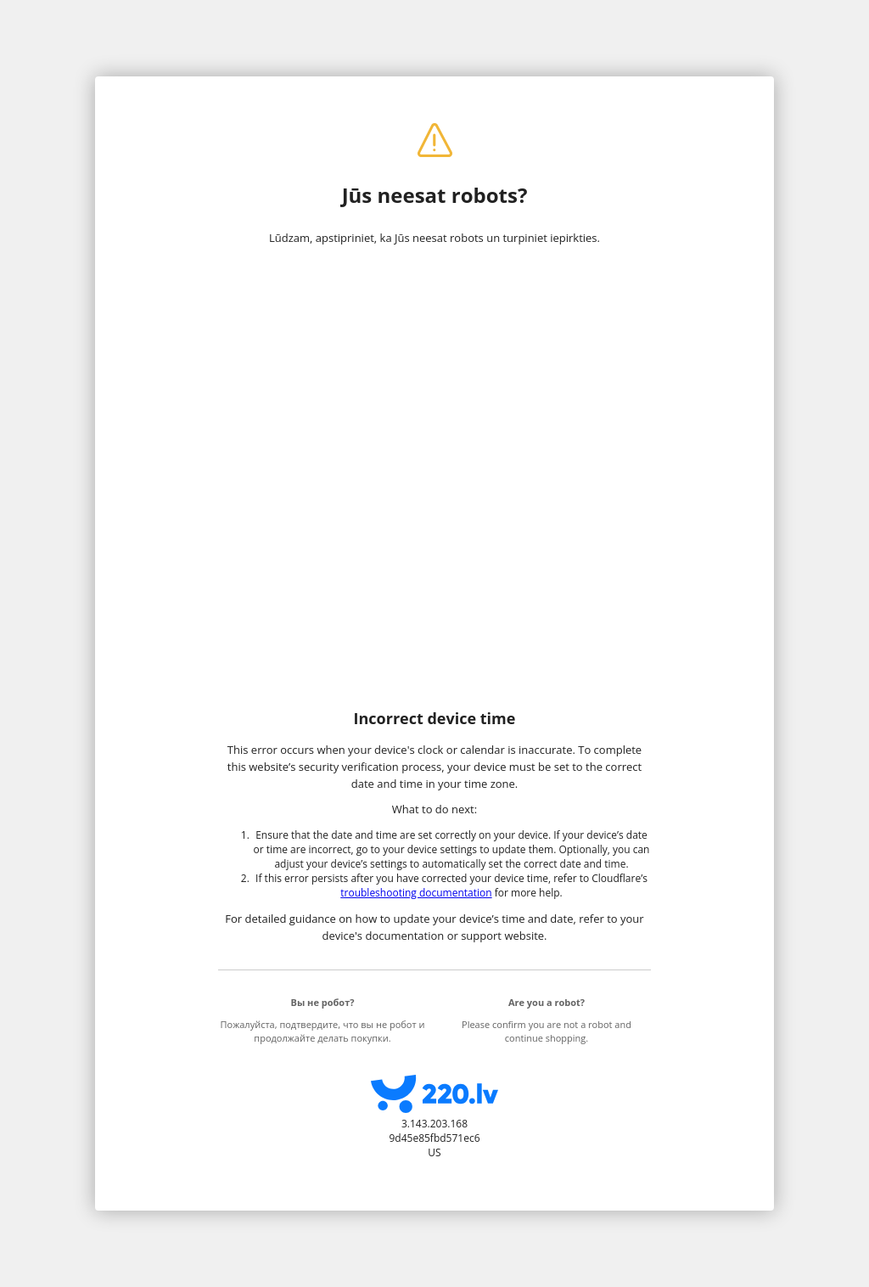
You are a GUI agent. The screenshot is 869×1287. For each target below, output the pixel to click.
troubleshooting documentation (415, 892)
